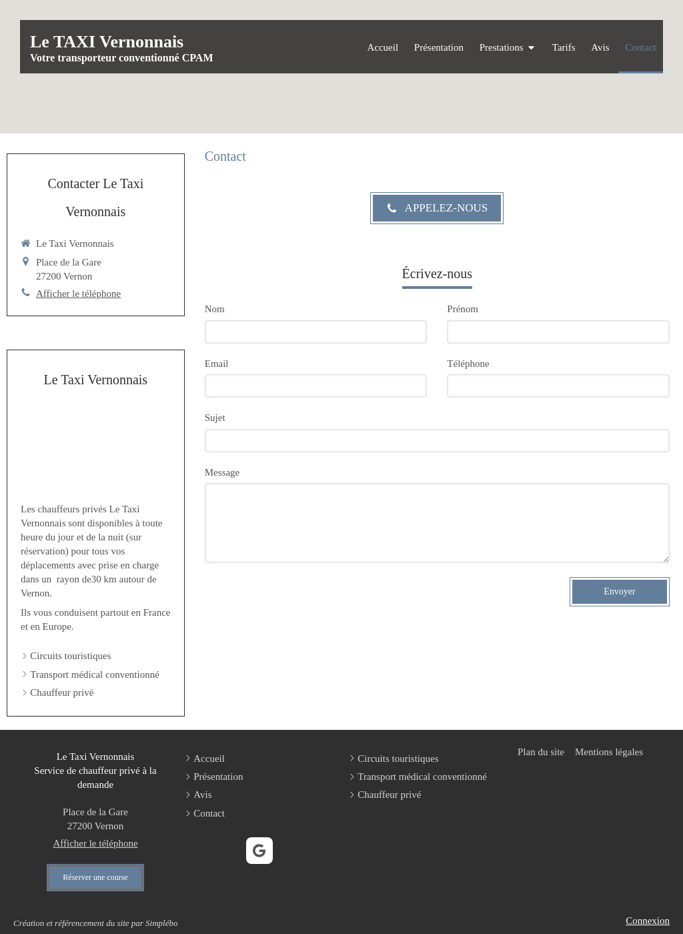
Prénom (462, 309)
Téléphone (468, 363)
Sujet (215, 417)
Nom (215, 309)
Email (217, 363)
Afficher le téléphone (78, 293)
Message (222, 472)
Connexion (648, 920)
